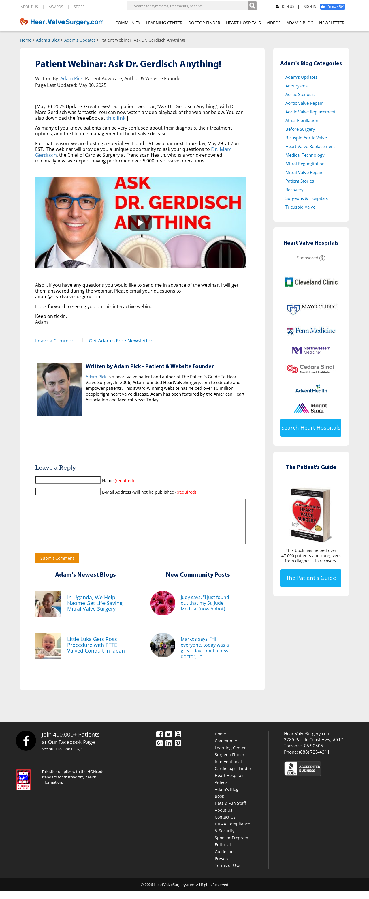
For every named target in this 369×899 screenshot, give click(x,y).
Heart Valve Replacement (310, 146)
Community (226, 748)
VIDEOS (274, 22)
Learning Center (230, 755)
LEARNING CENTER (164, 22)
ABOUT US (29, 7)
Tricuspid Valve (300, 207)
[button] (140, 222)
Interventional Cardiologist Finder (233, 772)
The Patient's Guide (311, 578)
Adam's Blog (48, 40)
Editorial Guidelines (225, 855)
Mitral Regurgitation (305, 163)
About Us (223, 817)
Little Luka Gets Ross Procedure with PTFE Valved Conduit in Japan (92, 652)
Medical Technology (305, 155)
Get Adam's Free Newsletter (109, 340)
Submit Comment (57, 565)
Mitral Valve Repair (304, 172)
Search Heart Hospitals (310, 427)
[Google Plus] (159, 751)
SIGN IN (310, 6)
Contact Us (225, 824)
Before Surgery (300, 129)
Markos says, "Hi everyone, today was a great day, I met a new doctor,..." (205, 655)
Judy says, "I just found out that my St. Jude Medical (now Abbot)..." (205, 610)
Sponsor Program (231, 845)
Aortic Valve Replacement (310, 112)
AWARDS (56, 7)
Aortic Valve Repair (304, 103)
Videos (221, 790)
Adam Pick (71, 78)
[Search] (252, 5)
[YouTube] (178, 742)
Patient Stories (299, 181)
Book (219, 803)
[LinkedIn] (168, 751)
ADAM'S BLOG (300, 22)
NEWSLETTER (331, 22)
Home (25, 40)
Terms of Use (227, 873)
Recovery (294, 189)
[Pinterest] (178, 751)
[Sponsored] (322, 258)
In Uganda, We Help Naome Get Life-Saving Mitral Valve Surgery (91, 610)
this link (114, 118)
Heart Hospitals (229, 783)
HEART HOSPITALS (243, 22)
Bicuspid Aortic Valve (306, 138)
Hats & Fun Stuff (230, 810)
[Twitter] (168, 742)
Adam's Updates (80, 40)
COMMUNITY (127, 22)
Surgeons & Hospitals (306, 198)
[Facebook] (334, 7)
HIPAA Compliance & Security (232, 835)
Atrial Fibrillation (301, 120)
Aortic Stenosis (300, 94)
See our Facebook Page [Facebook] (65, 756)
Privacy (221, 866)
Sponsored (307, 258)
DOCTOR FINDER (204, 22)
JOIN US (285, 7)
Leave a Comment (52, 340)
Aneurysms (296, 86)
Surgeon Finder (229, 762)
